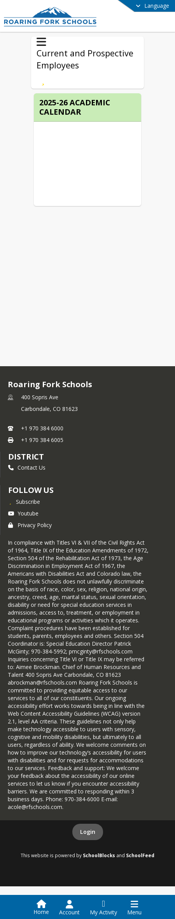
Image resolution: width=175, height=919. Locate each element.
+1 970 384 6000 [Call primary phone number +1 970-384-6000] (42, 428)
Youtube (23, 513)
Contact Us (27, 467)
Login (87, 831)
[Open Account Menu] (69, 908)
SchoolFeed (140, 855)
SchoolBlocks (99, 855)
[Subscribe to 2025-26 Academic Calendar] (43, 80)
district (26, 456)
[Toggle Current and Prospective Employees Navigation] (41, 42)
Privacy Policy (30, 525)
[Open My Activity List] (103, 908)
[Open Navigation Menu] (134, 908)
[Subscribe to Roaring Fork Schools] (24, 501)
